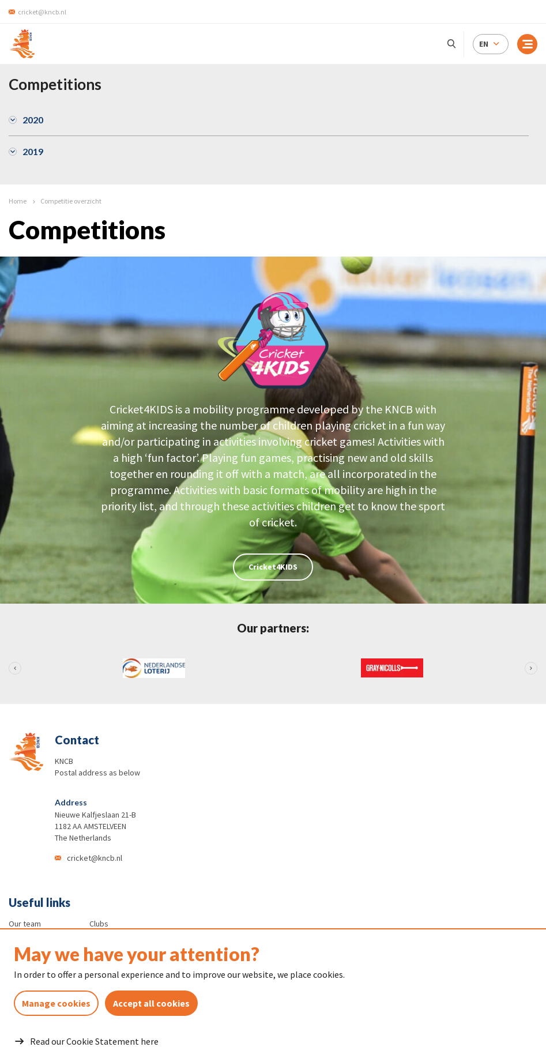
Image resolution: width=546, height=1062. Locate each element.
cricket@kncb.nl (94, 858)
